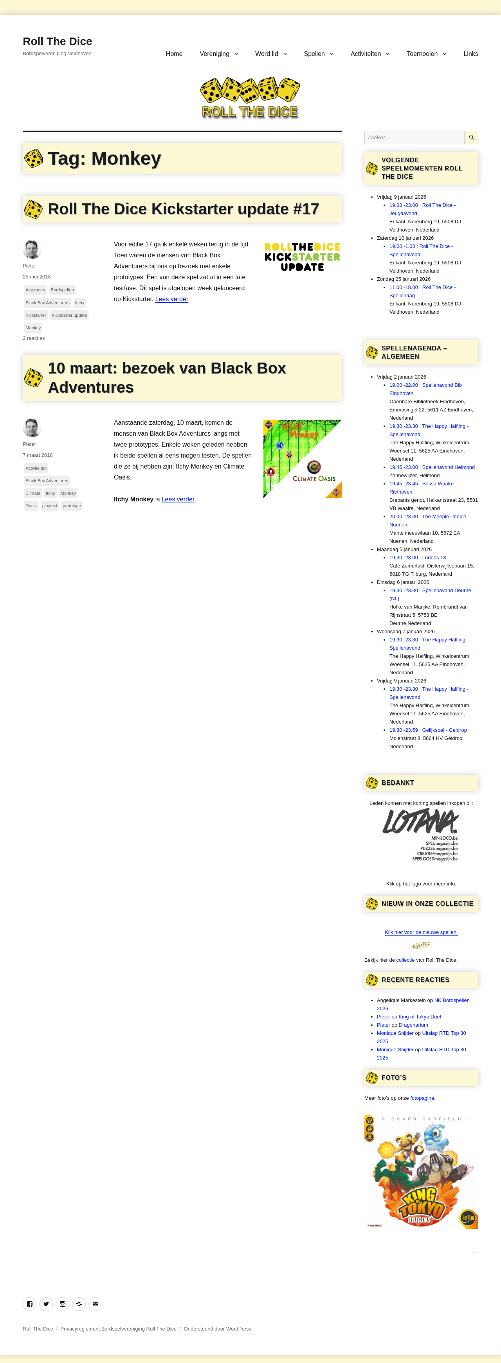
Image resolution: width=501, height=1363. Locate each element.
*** (475, 1249)
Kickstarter (35, 315)
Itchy (80, 302)
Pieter (29, 266)
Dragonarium (413, 1025)
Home (174, 53)
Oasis (31, 505)
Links (470, 53)
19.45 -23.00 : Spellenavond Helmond (432, 467)
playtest (50, 505)
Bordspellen (62, 289)
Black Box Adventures (46, 480)
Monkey (33, 327)
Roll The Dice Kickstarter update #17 (183, 208)
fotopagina (422, 1098)
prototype (72, 505)
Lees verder (172, 299)
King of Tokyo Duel (420, 1017)
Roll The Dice (57, 41)
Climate (32, 493)
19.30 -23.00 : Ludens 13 (417, 557)
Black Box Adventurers (47, 302)
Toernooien (422, 53)
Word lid (266, 53)
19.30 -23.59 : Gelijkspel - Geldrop (428, 730)
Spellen (314, 53)
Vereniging (215, 53)
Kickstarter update (69, 315)
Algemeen (35, 289)
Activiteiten (366, 53)
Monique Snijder (395, 1033)
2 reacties (34, 338)
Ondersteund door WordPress (217, 1329)
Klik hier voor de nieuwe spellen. (421, 932)
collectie (405, 960)
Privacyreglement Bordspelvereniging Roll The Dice (119, 1329)
